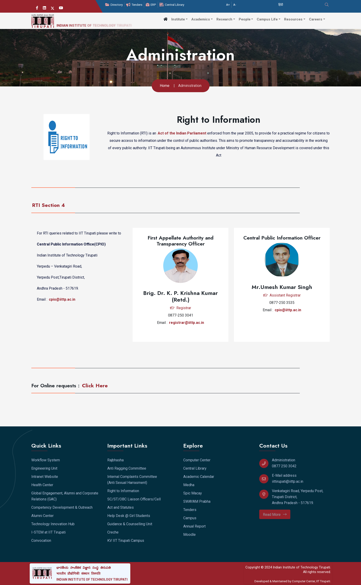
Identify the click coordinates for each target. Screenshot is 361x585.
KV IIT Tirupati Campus (125, 540)
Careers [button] (315, 19)
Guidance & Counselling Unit (129, 524)
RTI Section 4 (48, 205)
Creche (113, 532)
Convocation (41, 540)
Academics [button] (200, 19)
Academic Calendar (198, 476)
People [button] (244, 19)
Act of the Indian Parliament (182, 133)
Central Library (172, 4)
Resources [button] (293, 19)
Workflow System (45, 460)
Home (164, 85)
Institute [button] (178, 19)
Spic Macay (192, 493)
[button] (165, 19)
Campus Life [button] (267, 19)
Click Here (95, 385)
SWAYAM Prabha (196, 501)
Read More (275, 514)
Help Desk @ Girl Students (128, 516)
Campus (189, 518)
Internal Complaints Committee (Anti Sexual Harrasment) (132, 479)
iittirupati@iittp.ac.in (287, 481)
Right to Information (123, 491)
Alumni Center (42, 516)
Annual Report (194, 526)
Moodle (189, 534)
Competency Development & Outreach (62, 507)
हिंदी (280, 4)
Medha (188, 485)
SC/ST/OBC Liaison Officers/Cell (134, 499)
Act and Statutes (120, 507)
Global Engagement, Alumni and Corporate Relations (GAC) (64, 496)
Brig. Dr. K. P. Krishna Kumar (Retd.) (180, 296)
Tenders (134, 4)
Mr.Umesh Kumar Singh (282, 287)
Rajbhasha (115, 460)
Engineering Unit (44, 468)
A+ (228, 4)
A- (234, 4)
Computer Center (196, 460)
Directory (114, 4)
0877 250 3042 (284, 466)
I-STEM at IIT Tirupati (48, 532)
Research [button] (224, 19)
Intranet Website (44, 476)
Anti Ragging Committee (126, 468)
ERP (151, 4)
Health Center (42, 485)
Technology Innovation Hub (53, 524)
